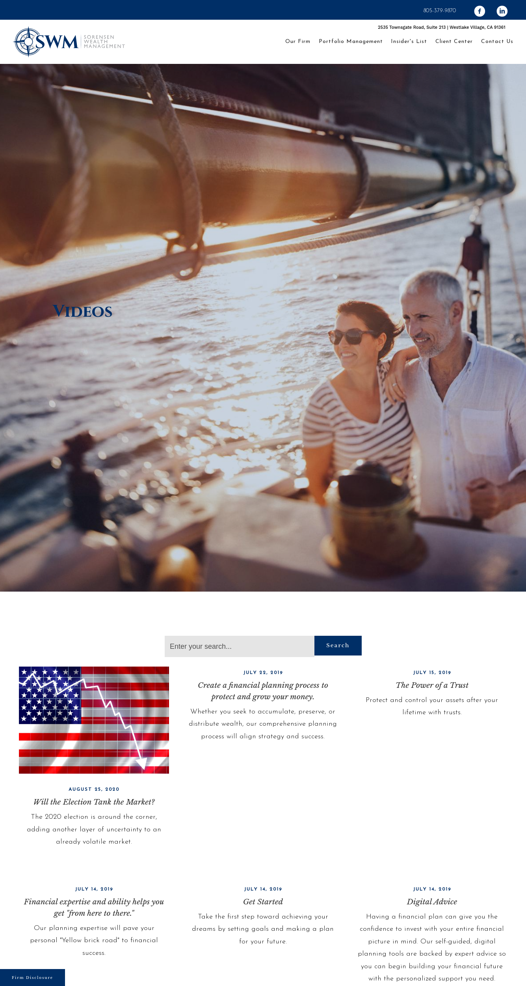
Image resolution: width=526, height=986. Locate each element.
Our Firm (297, 42)
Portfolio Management (351, 42)
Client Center (454, 42)
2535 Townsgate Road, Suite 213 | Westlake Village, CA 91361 (442, 27)
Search (338, 645)
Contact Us (497, 42)
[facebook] (420, 11)
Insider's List (409, 42)
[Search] (239, 646)
